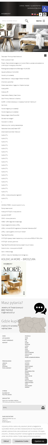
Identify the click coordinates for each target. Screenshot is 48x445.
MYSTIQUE (27, 344)
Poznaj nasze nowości (7, 208)
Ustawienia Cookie (21, 441)
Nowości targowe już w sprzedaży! (10, 108)
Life (26, 341)
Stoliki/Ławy (28, 385)
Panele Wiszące (29, 382)
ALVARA (26, 343)
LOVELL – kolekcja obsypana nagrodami (11, 195)
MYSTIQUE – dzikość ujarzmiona (9, 241)
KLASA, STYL (4, 135)
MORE (26, 338)
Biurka (27, 373)
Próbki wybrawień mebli (7, 60)
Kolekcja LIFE (4, 92)
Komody (27, 365)
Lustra (27, 379)
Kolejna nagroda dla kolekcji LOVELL (10, 225)
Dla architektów (36, 6)
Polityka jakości (7, 394)
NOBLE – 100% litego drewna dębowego (11, 221)
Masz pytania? (12, 302)
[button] (45, 9)
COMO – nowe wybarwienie (8, 218)
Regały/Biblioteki (30, 371)
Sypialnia (4, 366)
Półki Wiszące (29, 381)
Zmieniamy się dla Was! (7, 82)
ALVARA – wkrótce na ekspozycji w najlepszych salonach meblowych (18, 102)
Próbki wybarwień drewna (32, 357)
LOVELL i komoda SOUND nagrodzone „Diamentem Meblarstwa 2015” (19, 228)
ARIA (26, 339)
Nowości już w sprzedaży (7, 75)
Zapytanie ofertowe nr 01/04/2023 (9, 72)
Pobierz (27, 6)
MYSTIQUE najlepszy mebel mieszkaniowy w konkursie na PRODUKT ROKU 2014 (21, 238)
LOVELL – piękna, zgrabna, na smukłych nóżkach (13, 232)
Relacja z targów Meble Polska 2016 (10, 115)
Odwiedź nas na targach (7, 118)
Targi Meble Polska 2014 (7, 235)
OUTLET (27, 355)
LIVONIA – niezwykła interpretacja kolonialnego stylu (14, 255)
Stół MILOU (4, 105)
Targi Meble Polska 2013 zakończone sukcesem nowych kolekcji (17, 245)
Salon (4, 365)
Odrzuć (6, 441)
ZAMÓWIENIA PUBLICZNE (34, 8)
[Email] (24, 407)
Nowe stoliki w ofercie (7, 122)
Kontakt (44, 6)
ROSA (26, 347)
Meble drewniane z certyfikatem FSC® (10, 128)
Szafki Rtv (27, 368)
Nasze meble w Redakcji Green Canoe (10, 95)
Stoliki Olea (28, 354)
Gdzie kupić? (11, 321)
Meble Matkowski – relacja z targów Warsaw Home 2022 (15, 78)
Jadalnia (4, 363)
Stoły (26, 349)
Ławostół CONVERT (6, 215)
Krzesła (27, 351)
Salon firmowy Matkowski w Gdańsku (11, 98)
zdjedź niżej (24, 31)
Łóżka (26, 377)
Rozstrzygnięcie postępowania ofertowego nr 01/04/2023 (15, 68)
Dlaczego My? (6, 393)
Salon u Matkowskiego (7, 251)
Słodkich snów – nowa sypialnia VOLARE (11, 248)
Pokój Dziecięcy (6, 368)
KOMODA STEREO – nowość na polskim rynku (13, 205)
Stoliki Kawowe (29, 352)
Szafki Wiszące (29, 366)
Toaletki (27, 374)
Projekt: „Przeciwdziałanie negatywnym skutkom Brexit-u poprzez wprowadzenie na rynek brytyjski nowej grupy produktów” (22, 64)
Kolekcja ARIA (5, 88)
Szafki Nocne (28, 376)
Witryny (27, 363)
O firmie (22, 6)
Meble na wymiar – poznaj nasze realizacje (12, 125)
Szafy (26, 369)
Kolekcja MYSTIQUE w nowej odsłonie (11, 211)
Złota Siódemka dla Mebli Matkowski (10, 132)
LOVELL (27, 346)
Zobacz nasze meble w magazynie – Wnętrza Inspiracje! (15, 85)
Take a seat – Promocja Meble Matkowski (11, 56)
